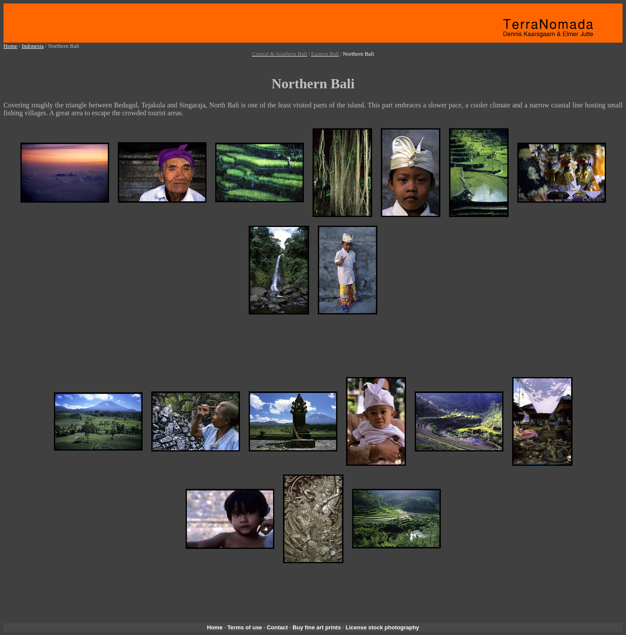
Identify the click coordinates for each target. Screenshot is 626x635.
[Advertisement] (314, 61)
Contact (277, 627)
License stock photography (382, 627)
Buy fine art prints (317, 627)
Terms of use (244, 627)
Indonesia (33, 46)
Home (10, 46)
